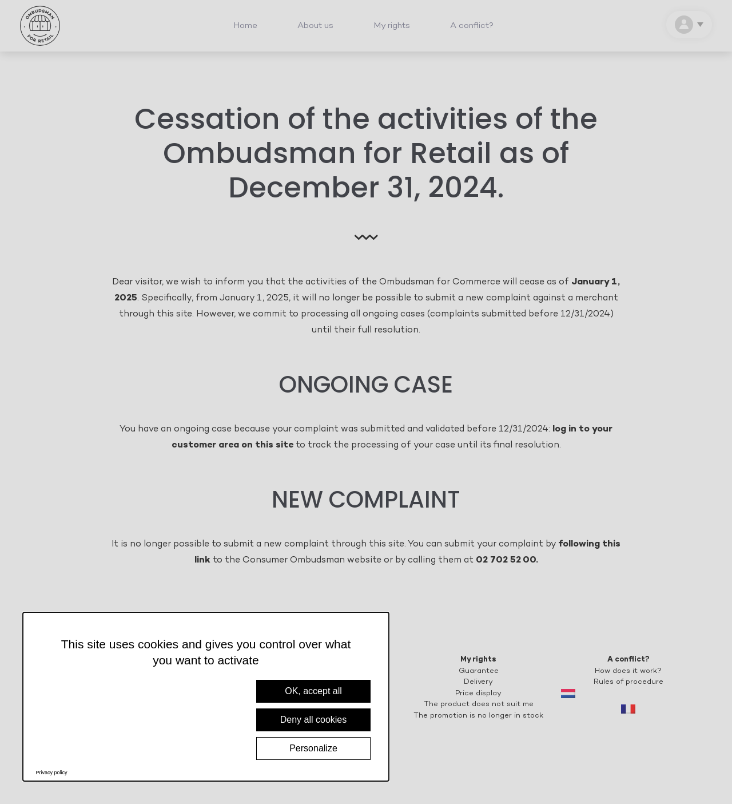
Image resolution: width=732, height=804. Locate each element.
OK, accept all (313, 691)
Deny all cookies (313, 719)
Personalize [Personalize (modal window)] (313, 748)
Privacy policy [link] (51, 772)
